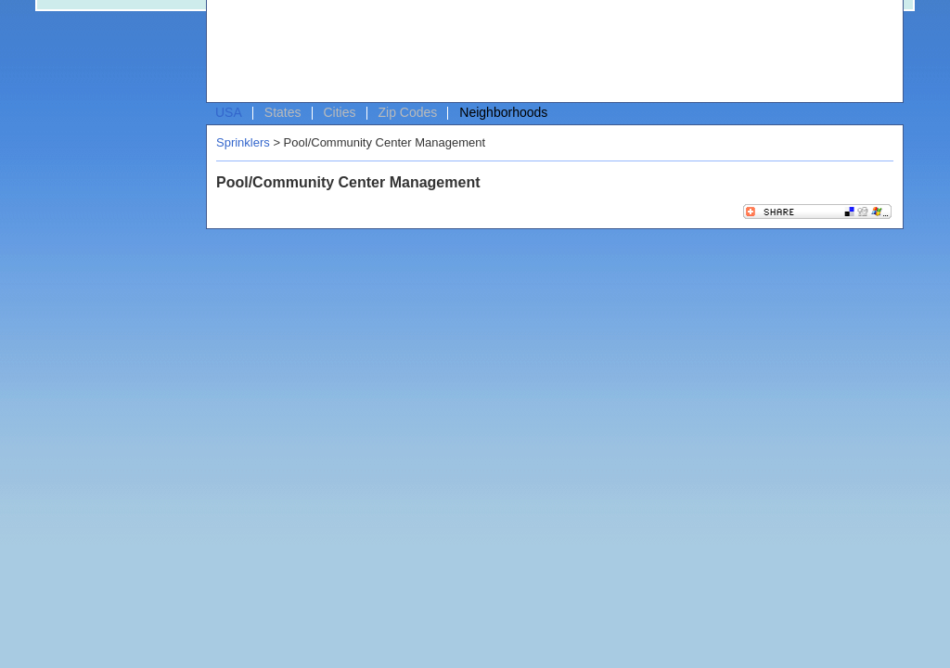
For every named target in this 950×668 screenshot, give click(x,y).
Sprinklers (243, 142)
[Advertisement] (550, 52)
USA (228, 112)
